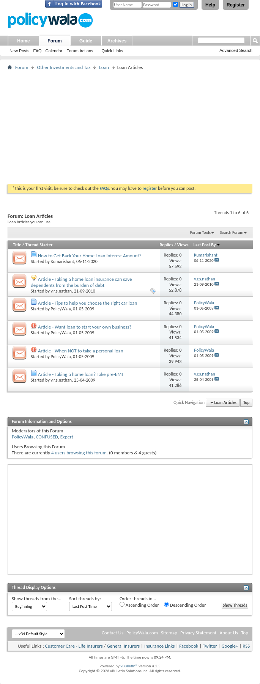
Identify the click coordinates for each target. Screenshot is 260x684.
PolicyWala (61, 308)
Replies (166, 244)
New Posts (19, 51)
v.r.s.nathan (61, 291)
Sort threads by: (85, 598)
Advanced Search (235, 50)
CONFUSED (47, 437)
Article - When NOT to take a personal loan (80, 351)
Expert (66, 437)
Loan (104, 67)
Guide (85, 41)
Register (236, 5)
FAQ (37, 51)
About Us (228, 632)
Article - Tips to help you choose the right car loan (87, 303)
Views (183, 244)
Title (17, 244)
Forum (54, 41)
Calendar (54, 51)
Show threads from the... (36, 598)
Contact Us (112, 632)
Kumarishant (62, 261)
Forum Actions (79, 51)
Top (246, 402)
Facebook (188, 646)
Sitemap (169, 632)
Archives (117, 41)
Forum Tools (200, 232)
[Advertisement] (130, 127)
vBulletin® (128, 666)
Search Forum (232, 232)
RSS (246, 646)
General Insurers (123, 646)
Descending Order (185, 605)
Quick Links (112, 51)
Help (210, 5)
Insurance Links (159, 646)
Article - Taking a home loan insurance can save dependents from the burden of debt (81, 282)
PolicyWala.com (142, 632)
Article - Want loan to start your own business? (84, 327)
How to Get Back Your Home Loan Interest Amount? (90, 255)
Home (23, 41)
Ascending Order (139, 605)
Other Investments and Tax (63, 67)
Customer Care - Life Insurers (74, 646)
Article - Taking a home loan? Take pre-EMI (80, 374)
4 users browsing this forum (79, 452)
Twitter (210, 646)
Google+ (229, 646)
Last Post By (207, 244)
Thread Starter (39, 244)
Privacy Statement (198, 632)
